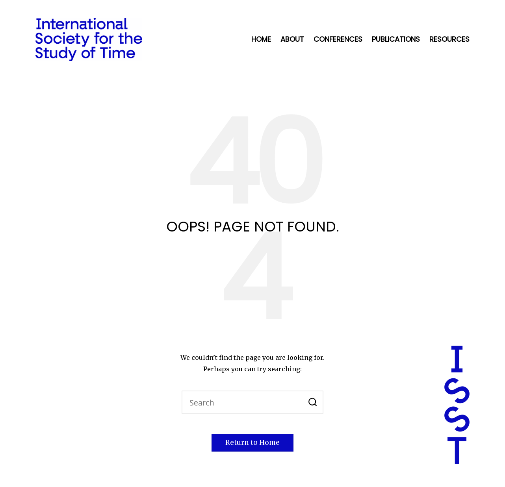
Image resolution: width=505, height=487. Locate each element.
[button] (312, 402)
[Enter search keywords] (252, 402)
